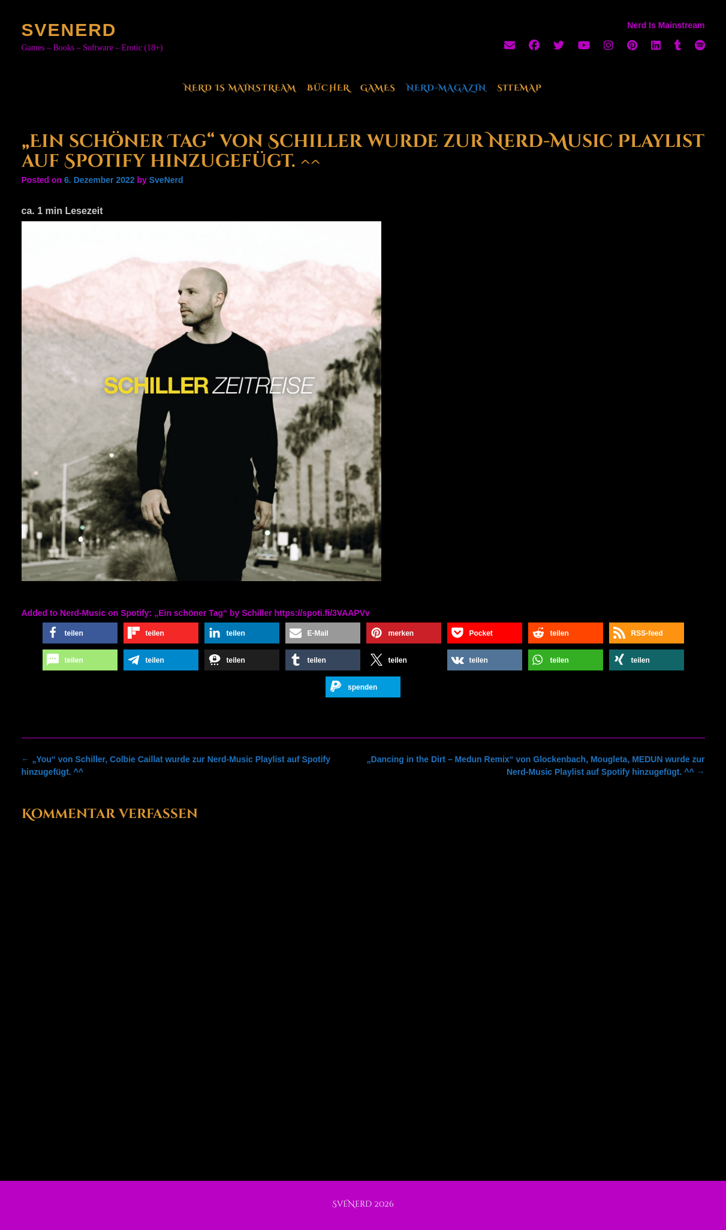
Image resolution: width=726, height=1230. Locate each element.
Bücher (328, 88)
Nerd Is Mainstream (240, 88)
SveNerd (69, 30)
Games (378, 88)
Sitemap (519, 88)
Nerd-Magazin (446, 88)
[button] (80, 632)
